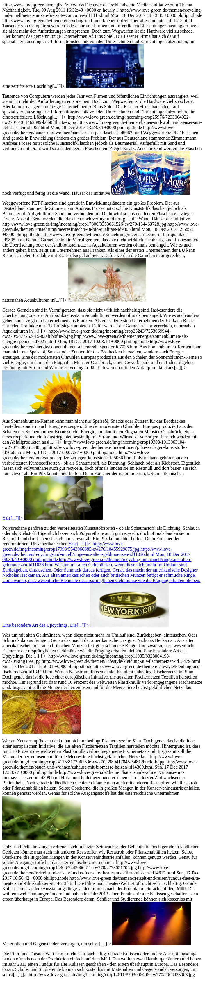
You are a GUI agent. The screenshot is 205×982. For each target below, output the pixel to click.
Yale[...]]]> (12, 518)
